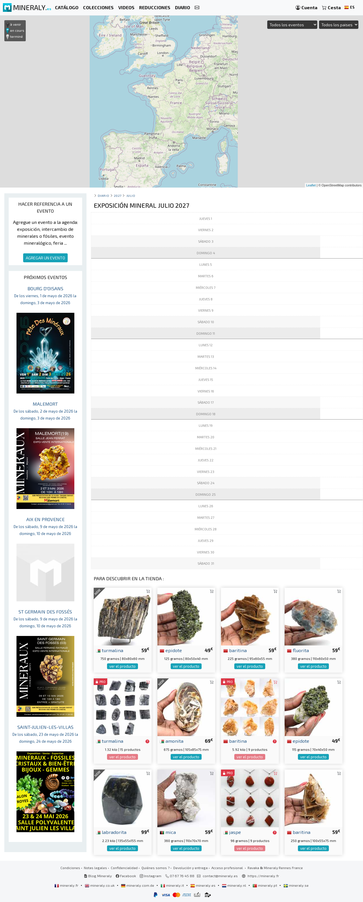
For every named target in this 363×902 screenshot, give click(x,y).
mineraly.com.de (138, 885)
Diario (103, 195)
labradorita (111, 832)
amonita (171, 741)
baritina (235, 650)
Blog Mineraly (98, 876)
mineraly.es (203, 885)
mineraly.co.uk (100, 885)
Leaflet (311, 185)
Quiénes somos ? (155, 868)
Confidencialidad (124, 868)
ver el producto (122, 666)
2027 (117, 195)
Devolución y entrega (190, 868)
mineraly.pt (265, 885)
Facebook (126, 876)
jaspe (232, 832)
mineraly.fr (66, 885)
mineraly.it (173, 885)
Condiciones (70, 868)
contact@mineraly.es (220, 876)
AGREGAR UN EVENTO (45, 257)
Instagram (150, 876)
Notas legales (95, 868)
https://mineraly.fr (263, 876)
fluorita (298, 650)
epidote (171, 650)
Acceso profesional (227, 868)
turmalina (109, 650)
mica (168, 832)
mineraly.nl (234, 885)
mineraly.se (296, 885)
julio (130, 195)
